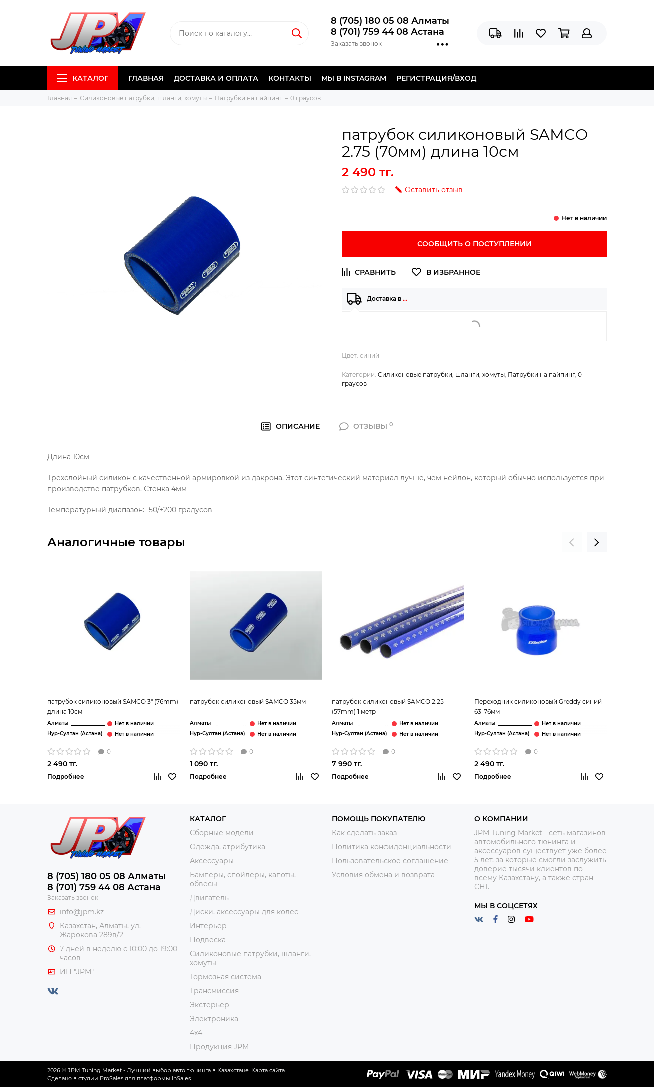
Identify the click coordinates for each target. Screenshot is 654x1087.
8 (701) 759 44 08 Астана (387, 31)
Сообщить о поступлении (474, 243)
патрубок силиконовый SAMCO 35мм (248, 701)
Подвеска (208, 939)
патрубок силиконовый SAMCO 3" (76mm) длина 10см (112, 706)
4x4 (196, 1032)
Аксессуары (212, 860)
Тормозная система (225, 976)
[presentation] (572, 542)
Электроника (214, 1018)
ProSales (111, 1078)
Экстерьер (209, 1004)
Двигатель (209, 897)
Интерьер (208, 925)
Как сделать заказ (364, 832)
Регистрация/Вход (436, 78)
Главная (146, 78)
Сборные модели (222, 832)
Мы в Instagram (353, 78)
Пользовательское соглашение (390, 860)
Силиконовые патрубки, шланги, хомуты (441, 374)
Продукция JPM (219, 1046)
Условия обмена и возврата (383, 874)
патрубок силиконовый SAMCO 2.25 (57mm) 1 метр (388, 706)
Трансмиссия (214, 990)
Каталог (82, 78)
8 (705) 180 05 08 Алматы (390, 20)
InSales (181, 1078)
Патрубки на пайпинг (541, 374)
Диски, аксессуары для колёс (244, 911)
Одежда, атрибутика (227, 846)
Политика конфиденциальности (391, 846)
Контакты (289, 78)
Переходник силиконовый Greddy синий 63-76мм (538, 706)
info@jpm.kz (82, 911)
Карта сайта (268, 1070)
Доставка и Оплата (216, 78)
